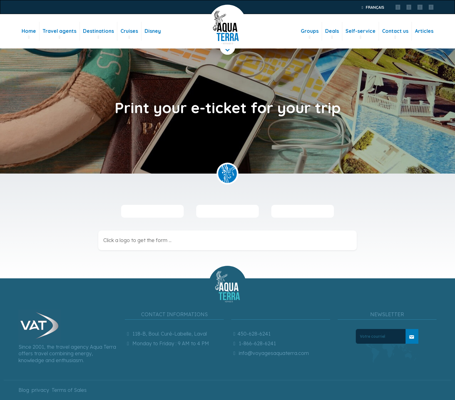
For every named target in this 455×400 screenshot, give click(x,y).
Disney (153, 31)
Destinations (98, 34)
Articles (424, 31)
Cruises (129, 34)
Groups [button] (310, 34)
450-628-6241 (251, 295)
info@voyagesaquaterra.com (270, 314)
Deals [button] (332, 34)
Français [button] (372, 7)
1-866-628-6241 (253, 304)
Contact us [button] (395, 34)
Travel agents (59, 34)
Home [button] (29, 34)
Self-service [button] (360, 34)
